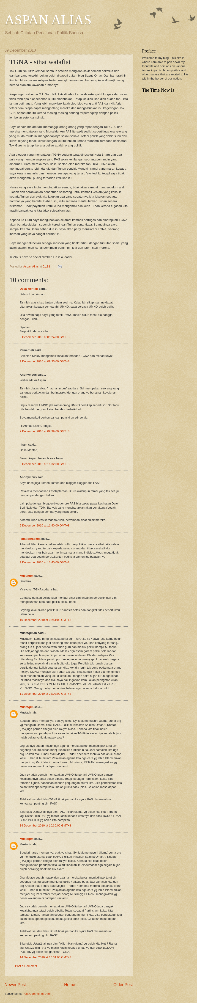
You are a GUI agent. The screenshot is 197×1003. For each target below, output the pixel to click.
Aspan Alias (31, 266)
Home (69, 984)
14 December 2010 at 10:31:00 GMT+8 (45, 957)
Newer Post (15, 984)
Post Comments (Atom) (38, 993)
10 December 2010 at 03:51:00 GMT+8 (45, 620)
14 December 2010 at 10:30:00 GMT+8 (45, 825)
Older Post (123, 984)
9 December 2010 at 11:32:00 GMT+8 (44, 464)
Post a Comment (26, 966)
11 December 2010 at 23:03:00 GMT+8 (45, 693)
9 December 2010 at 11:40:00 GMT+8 (44, 525)
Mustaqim (26, 575)
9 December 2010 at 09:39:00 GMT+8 (44, 431)
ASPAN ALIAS (48, 19)
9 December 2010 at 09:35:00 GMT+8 (44, 361)
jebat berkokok (30, 538)
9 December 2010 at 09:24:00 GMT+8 (44, 337)
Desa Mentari (29, 288)
